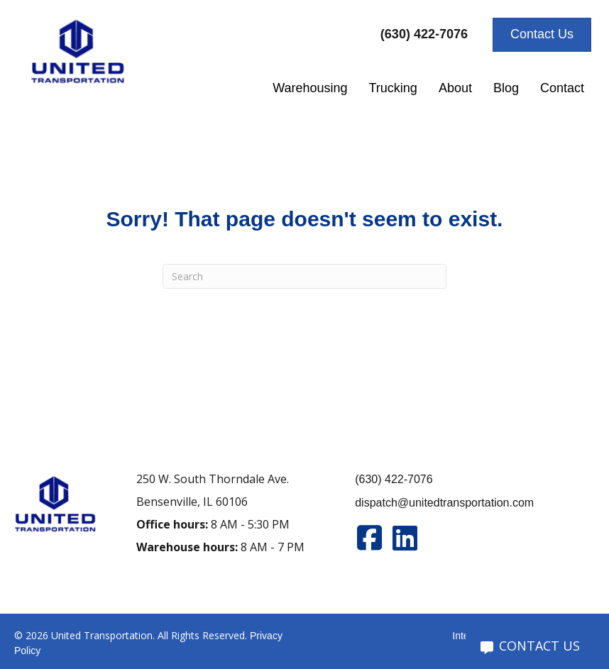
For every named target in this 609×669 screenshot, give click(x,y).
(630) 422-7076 (393, 479)
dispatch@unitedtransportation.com (444, 503)
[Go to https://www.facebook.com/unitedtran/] (369, 538)
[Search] (304, 276)
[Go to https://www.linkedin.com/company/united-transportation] (404, 538)
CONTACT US (530, 645)
